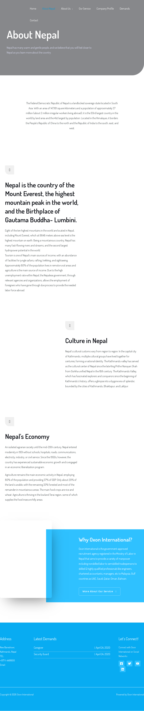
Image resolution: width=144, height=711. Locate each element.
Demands (121, 8)
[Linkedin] (122, 669)
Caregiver (38, 647)
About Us (64, 8)
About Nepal (47, 8)
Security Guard (41, 654)
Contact (34, 20)
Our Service (82, 8)
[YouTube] (137, 664)
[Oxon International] (13, 14)
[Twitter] (129, 664)
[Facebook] (121, 664)
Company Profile (102, 8)
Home (33, 8)
